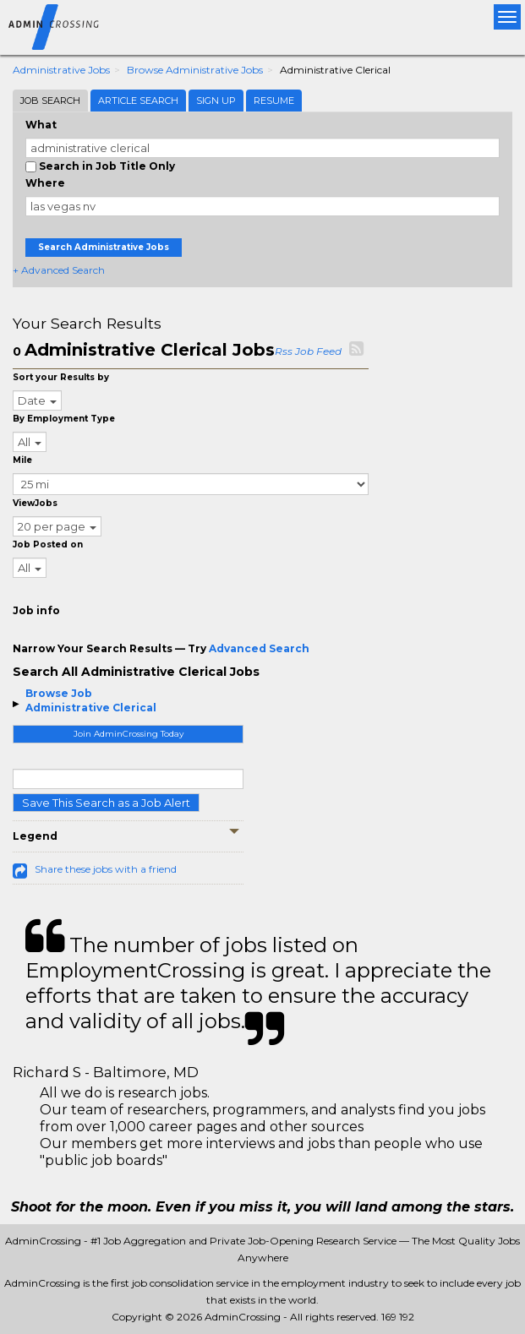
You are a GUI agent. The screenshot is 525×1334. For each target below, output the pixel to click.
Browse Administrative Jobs (195, 69)
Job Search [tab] (50, 100)
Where (45, 183)
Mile (22, 460)
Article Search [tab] (138, 100)
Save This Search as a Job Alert (106, 802)
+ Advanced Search (59, 270)
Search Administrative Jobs (103, 247)
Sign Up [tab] (216, 100)
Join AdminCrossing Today (128, 733)
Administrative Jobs (61, 69)
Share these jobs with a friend (106, 869)
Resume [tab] (274, 100)
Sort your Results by (61, 377)
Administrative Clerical (90, 707)
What (41, 124)
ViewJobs (35, 503)
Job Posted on (48, 544)
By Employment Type (64, 418)
